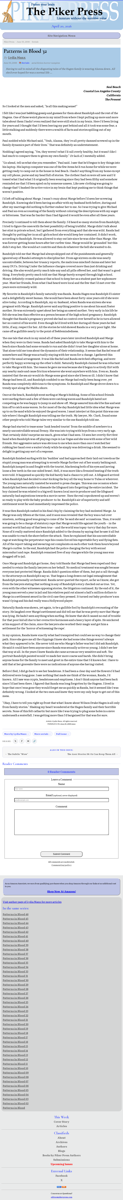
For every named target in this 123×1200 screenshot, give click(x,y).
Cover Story (61, 1121)
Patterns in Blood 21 (15, 1020)
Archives (61, 1142)
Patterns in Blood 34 (15, 967)
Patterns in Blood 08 (16, 1077)
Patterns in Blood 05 (15, 1090)
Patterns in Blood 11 (15, 1064)
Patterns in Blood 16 (15, 1042)
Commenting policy (61, 865)
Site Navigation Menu (61, 35)
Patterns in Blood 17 (15, 1037)
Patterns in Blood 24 (15, 1006)
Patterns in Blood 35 (15, 962)
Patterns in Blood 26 (15, 998)
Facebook (62, 1175)
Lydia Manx (17, 57)
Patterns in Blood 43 (15, 927)
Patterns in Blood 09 (16, 1072)
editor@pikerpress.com (61, 1197)
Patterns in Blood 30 (15, 980)
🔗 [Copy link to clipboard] (34, 741)
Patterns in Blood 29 (15, 984)
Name (61, 784)
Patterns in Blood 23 (15, 1011)
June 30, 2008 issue (67, 724)
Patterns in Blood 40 (16, 940)
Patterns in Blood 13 (15, 1055)
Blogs (61, 1151)
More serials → (42, 733)
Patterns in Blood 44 (15, 923)
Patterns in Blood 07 (15, 1081)
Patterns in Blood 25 (15, 1002)
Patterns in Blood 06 (16, 1086)
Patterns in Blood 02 (15, 1103)
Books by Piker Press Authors (62, 1155)
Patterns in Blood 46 (15, 914)
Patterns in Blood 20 (15, 1024)
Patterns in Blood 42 (15, 932)
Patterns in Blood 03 (15, 1099)
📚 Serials (24, 62)
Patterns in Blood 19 (15, 1028)
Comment (61, 806)
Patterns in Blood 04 (16, 1094)
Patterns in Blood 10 (15, 1068)
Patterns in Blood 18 (15, 1033)
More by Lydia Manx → (16, 733)
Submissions (61, 1159)
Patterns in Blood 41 (15, 936)
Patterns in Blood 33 (15, 971)
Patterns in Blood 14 (15, 1050)
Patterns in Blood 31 (15, 976)
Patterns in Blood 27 (15, 993)
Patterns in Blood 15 (15, 1046)
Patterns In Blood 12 (15, 1059)
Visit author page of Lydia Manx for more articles (32, 902)
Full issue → (62, 733)
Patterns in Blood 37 (15, 954)
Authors (61, 1146)
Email (61, 795)
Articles (61, 1126)
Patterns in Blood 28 (15, 989)
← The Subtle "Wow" (16, 753)
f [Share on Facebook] (21, 741)
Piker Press (9, 41)
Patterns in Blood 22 (15, 1015)
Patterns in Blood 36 (15, 958)
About (61, 1137)
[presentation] (61, 843)
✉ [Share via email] (28, 741)
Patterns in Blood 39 (15, 945)
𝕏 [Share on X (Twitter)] (15, 741)
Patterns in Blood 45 (15, 918)
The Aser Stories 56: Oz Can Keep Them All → (92, 753)
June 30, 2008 (23, 41)
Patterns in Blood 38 (15, 949)
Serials (35, 41)
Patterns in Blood (14, 1107)
